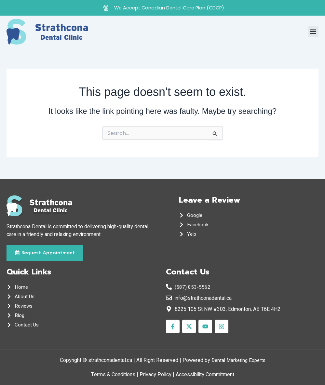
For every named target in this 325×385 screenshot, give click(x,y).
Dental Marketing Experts (238, 360)
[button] (313, 31)
